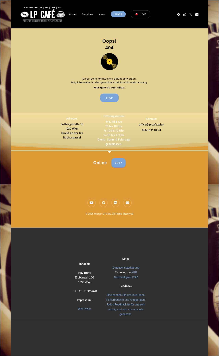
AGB (134, 272)
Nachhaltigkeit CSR (126, 277)
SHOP (118, 162)
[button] (109, 97)
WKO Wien (84, 309)
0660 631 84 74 (151, 130)
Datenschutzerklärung (126, 267)
